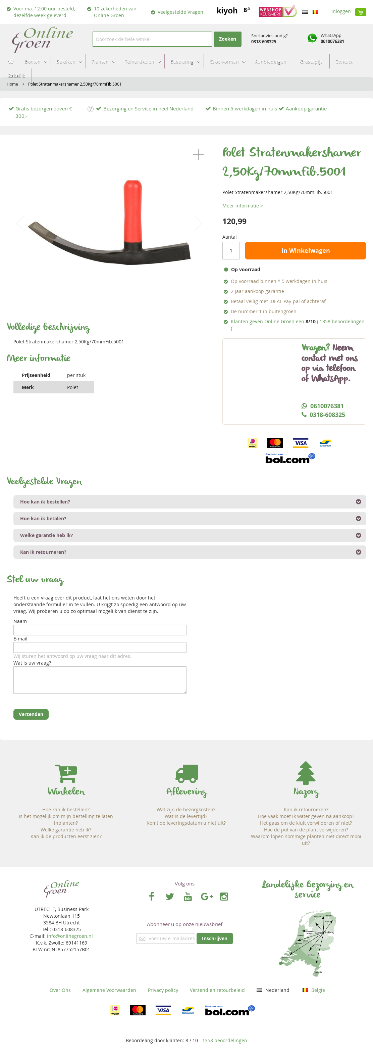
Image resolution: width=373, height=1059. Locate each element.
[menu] (186, 68)
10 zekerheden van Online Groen (115, 11)
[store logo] (42, 39)
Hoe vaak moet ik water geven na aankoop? (306, 816)
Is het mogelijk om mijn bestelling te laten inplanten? (66, 819)
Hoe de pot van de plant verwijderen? (306, 829)
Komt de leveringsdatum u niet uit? (186, 823)
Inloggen (341, 11)
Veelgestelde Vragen (180, 12)
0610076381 (332, 41)
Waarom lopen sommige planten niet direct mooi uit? (306, 839)
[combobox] (152, 39)
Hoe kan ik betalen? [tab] (43, 518)
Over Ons (60, 990)
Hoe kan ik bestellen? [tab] (45, 501)
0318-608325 (263, 42)
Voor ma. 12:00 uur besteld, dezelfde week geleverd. (44, 11)
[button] (198, 154)
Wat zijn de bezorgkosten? (186, 809)
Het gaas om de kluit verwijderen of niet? (306, 823)
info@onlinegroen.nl (70, 936)
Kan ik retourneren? (306, 809)
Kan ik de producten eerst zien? (66, 836)
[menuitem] (34, 61)
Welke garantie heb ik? (66, 829)
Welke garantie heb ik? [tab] (46, 535)
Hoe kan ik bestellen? (66, 809)
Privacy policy (163, 990)
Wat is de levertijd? (186, 816)
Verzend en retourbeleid (217, 990)
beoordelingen (224, 1040)
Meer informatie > (242, 205)
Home (12, 84)
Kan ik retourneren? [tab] (43, 552)
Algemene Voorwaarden (109, 990)
